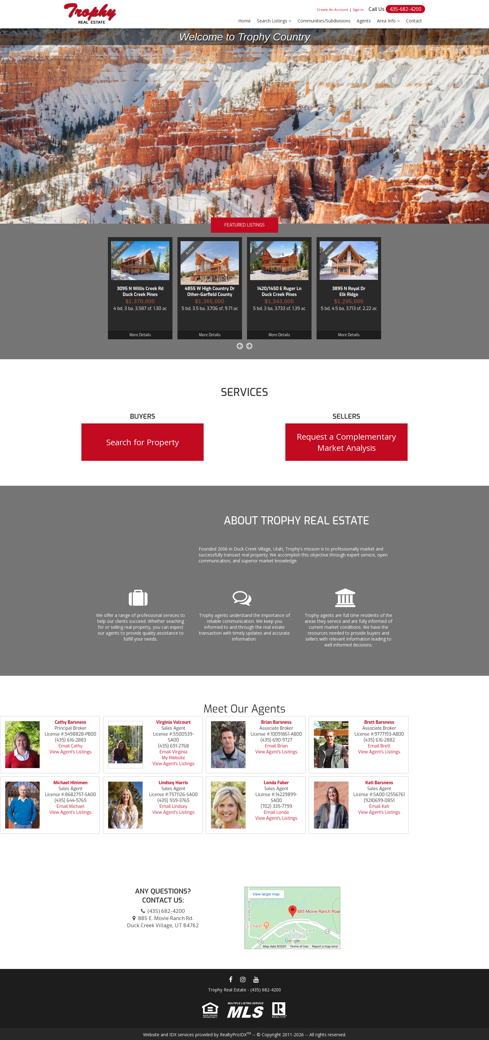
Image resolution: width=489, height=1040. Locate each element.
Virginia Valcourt (173, 722)
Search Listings (274, 21)
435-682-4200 (405, 9)
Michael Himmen (70, 783)
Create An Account (332, 9)
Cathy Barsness (70, 722)
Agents (364, 21)
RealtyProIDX (235, 1035)
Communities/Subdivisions (324, 21)
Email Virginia (173, 752)
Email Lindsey (173, 806)
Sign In (358, 9)
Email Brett (379, 746)
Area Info (388, 21)
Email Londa (276, 812)
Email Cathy (71, 746)
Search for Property (142, 442)
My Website (173, 758)
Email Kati (379, 806)
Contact (414, 21)
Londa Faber (276, 783)
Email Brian (276, 746)
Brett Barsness (379, 722)
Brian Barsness (276, 722)
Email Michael (70, 806)
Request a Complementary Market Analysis (346, 442)
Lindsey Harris (173, 783)
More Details (140, 334)
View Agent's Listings (70, 752)
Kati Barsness (379, 783)
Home (244, 21)
